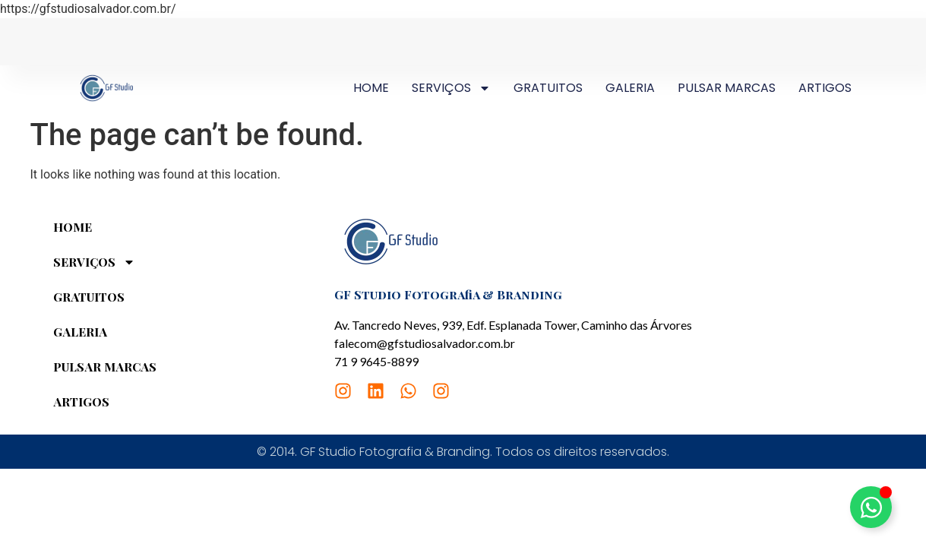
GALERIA (630, 87)
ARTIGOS (825, 87)
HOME (371, 87)
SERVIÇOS (451, 88)
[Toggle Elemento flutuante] (871, 507)
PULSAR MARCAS (727, 87)
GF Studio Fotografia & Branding (448, 294)
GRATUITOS (548, 87)
